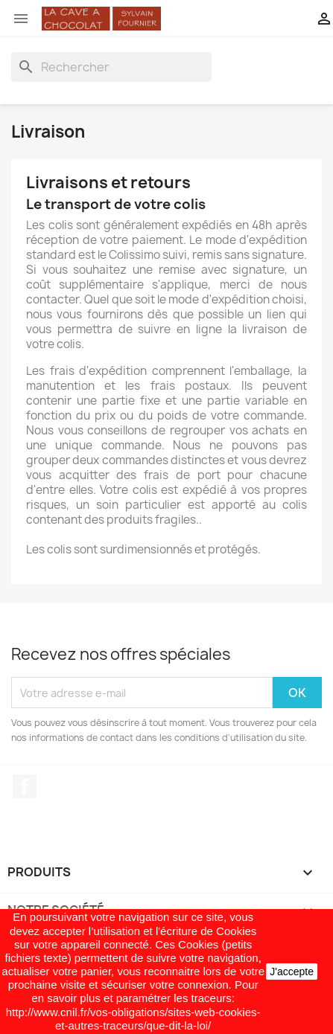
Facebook (25, 786)
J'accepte (292, 971)
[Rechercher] (111, 67)
